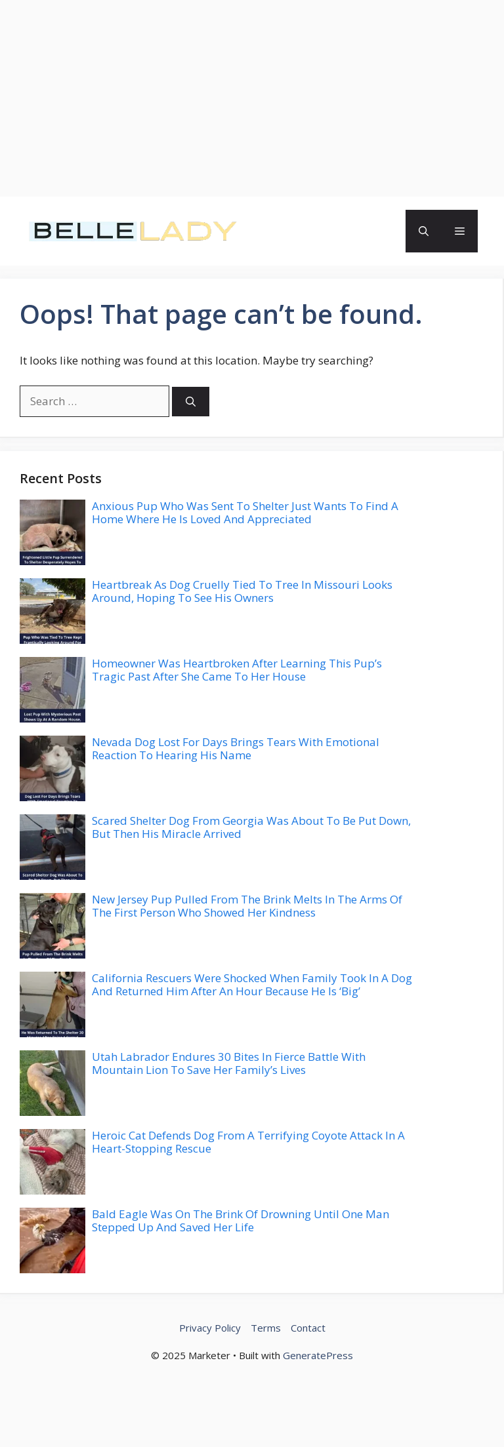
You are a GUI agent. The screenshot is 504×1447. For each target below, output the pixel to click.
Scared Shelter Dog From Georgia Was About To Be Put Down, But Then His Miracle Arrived (251, 827)
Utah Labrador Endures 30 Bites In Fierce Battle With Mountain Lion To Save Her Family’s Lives (229, 1063)
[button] (424, 231)
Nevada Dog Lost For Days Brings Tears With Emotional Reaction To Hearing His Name (235, 748)
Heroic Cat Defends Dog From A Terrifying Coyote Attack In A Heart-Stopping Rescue (248, 1142)
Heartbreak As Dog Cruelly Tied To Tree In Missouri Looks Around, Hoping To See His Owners (242, 591)
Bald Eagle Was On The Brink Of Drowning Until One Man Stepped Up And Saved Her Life (240, 1220)
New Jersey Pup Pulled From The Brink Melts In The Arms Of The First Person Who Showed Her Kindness (247, 906)
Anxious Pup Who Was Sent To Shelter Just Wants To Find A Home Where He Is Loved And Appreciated (245, 512)
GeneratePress (318, 1355)
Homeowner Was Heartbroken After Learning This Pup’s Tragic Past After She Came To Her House (237, 670)
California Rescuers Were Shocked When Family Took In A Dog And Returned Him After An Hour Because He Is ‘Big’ (252, 984)
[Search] (190, 401)
